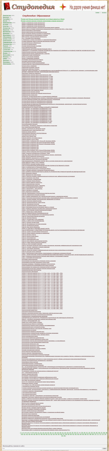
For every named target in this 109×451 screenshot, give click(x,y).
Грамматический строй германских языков (32, 90)
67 (88, 434)
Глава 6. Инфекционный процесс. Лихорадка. (33, 185)
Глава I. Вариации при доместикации (31, 174)
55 (58, 434)
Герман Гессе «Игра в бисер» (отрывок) (32, 322)
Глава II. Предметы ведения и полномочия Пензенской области (38, 170)
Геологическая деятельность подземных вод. (33, 345)
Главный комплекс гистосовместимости (32, 138)
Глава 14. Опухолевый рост (29, 237)
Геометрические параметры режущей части (33, 331)
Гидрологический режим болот (29, 310)
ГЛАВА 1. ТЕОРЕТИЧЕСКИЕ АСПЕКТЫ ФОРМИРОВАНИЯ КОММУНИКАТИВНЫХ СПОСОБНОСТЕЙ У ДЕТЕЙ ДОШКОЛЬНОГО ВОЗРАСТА (58, 254)
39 (106, 432)
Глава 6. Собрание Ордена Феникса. (31, 181)
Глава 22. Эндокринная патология (30, 204)
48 (41, 434)
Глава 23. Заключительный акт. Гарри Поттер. (33, 202)
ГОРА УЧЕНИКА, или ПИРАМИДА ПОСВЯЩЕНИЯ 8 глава (37, 110)
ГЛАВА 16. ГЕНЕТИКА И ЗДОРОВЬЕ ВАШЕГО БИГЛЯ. (36, 228)
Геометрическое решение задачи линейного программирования (38, 325)
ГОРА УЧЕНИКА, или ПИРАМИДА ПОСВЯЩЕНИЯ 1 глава (37, 122)
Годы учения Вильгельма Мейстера (31, 127)
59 (68, 434)
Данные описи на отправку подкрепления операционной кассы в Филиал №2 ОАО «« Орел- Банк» (47, 29)
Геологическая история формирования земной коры (35, 342)
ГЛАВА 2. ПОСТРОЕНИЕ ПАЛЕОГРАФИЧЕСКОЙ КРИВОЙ (37, 210)
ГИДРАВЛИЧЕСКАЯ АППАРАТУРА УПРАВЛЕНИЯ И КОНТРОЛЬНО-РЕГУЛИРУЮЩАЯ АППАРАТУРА (47, 317)
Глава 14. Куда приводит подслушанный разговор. (35, 241)
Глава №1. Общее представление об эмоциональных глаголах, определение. (42, 154)
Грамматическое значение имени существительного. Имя (36, 74)
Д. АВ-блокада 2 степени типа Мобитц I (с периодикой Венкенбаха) (39, 39)
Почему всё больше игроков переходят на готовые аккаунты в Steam (43, 19)
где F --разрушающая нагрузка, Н (30, 372)
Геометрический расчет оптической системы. (33, 327)
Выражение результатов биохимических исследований (36, 417)
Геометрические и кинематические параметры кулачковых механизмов (40, 333)
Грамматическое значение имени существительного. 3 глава (37, 85)
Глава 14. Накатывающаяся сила (30, 239)
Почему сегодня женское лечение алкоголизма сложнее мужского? (42, 21)
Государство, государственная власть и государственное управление (39, 96)
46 (36, 434)
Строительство (7, 51)
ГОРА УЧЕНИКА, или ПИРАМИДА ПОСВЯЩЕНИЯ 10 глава (37, 121)
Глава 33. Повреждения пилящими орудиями (33, 194)
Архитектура (7, 15)
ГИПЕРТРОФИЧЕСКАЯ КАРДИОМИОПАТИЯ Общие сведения (38, 265)
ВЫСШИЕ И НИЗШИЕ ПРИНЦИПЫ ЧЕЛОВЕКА (34, 409)
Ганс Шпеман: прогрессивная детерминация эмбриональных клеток (39, 377)
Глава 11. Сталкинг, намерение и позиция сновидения (35, 247)
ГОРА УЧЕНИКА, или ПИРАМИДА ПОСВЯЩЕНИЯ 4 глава (37, 116)
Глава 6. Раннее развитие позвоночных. (32, 182)
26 (75, 432)
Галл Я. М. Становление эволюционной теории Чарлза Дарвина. (38, 381)
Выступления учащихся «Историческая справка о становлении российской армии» (43, 412)
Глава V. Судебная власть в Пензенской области (34, 167)
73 (102, 434)
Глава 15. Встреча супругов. (29, 234)
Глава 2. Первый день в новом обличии (32, 211)
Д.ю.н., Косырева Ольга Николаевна (31, 38)
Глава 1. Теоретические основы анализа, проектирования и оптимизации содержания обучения (46, 253)
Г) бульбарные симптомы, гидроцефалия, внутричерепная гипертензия (40, 395)
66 (85, 434)
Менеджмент (7, 35)
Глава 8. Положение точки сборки (30, 177)
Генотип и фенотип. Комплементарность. (32, 353)
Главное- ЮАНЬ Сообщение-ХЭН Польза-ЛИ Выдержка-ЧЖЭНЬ (38, 151)
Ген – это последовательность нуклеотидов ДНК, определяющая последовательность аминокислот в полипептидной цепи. (53, 366)
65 (83, 434)
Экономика (6, 62)
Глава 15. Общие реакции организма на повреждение (35, 233)
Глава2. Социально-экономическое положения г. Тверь (36, 153)
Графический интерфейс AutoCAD (30, 67)
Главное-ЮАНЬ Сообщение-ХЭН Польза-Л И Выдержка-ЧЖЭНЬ (38, 144)
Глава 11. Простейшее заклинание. (31, 248)
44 (32, 434)
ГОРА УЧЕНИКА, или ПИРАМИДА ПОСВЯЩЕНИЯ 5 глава (37, 114)
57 (63, 434)
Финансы (6, 56)
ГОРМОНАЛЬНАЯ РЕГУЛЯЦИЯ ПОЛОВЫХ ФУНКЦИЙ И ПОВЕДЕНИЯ (40, 107)
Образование (7, 37)
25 (72, 432)
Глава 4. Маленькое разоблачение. (31, 191)
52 (51, 434)
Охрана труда (7, 38)
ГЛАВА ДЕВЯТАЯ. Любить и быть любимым (33, 162)
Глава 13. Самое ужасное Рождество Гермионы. (34, 242)
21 (63, 432)
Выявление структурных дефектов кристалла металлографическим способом (42, 397)
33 (92, 432)
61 (73, 434)
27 (77, 432)
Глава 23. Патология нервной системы (31, 201)
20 (60, 432)
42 (27, 434)
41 (24, 434)
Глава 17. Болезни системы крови (30, 222)
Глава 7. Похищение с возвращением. (31, 179)
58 (66, 434)
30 (84, 432)
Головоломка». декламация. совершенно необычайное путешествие (39, 125)
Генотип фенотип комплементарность (31, 351)
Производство (7, 44)
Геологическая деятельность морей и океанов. (34, 348)
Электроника (7, 64)
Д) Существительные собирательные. (31, 42)
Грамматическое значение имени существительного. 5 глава (37, 82)
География (6, 19)
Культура (6, 26)
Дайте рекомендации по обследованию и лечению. (35, 35)
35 (96, 432)
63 (78, 434)
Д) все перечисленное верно (29, 47)
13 (43, 432)
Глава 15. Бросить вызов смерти (30, 236)
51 (49, 434)
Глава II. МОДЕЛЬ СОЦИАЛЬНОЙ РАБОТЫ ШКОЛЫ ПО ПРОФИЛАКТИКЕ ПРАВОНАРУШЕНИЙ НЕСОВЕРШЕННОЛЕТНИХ (53, 171)
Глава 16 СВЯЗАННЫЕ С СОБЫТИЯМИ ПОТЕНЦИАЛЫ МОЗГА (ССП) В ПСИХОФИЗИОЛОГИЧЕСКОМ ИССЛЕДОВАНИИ (53, 230)
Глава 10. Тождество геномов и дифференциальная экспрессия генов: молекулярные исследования (47, 250)
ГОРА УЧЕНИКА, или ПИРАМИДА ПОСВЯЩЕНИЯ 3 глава (37, 118)
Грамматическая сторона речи (29, 94)
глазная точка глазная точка (29, 136)
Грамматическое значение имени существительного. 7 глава (37, 79)
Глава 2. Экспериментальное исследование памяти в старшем (38, 207)
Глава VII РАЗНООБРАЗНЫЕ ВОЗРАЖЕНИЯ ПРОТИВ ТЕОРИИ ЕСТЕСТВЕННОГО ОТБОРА (45, 165)
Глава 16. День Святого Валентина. (31, 227)
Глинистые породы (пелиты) (29, 131)
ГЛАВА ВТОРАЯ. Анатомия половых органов (33, 164)
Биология (6, 17)
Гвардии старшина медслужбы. (30, 374)
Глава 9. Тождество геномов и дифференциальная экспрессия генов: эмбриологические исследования (48, 176)
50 (46, 434)
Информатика (7, 22)
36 (99, 432)
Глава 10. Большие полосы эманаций (31, 251)
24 (70, 432)
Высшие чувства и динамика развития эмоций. (34, 407)
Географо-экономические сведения (31, 350)
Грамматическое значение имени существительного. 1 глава (37, 88)
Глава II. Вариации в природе (29, 173)
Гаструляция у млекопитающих (30, 375)
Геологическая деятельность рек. (30, 344)
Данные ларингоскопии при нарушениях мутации (34, 32)
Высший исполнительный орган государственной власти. (36, 406)
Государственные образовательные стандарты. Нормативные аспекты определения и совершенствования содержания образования (56, 98)
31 (87, 432)
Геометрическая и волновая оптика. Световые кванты (35, 334)
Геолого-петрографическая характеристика (33, 337)
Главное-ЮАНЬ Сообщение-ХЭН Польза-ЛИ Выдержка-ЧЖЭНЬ (38, 142)
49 (44, 434)
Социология (6, 47)
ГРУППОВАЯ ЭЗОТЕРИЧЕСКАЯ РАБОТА (32, 59)
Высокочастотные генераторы (29, 413)
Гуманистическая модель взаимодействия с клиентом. (36, 53)
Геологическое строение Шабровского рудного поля (35, 339)
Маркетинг (6, 29)
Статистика (6, 49)
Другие (5, 21)
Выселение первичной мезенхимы (30, 415)
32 (89, 432)
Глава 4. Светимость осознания (30, 190)
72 (100, 434)
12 (41, 432)
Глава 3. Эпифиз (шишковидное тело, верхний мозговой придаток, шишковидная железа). (45, 196)
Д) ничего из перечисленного (29, 44)
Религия (5, 46)
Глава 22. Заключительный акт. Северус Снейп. (34, 205)
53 (54, 434)
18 (55, 432)
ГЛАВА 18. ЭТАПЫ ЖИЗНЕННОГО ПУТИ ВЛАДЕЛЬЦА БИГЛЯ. (38, 214)
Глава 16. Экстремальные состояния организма (34, 224)
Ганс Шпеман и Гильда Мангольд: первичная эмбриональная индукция (40, 378)
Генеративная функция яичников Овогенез (33, 365)
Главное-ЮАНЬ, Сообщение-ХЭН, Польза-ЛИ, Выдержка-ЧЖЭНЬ (39, 141)
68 (90, 434)
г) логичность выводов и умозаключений (32, 391)
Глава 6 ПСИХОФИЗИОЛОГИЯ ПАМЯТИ (32, 187)
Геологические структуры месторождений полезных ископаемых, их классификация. (43, 340)
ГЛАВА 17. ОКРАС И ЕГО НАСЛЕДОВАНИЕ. (33, 221)
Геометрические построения (29, 330)
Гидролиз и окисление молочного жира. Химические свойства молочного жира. (42, 313)
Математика (7, 31)
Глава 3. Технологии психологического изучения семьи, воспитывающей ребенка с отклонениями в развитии (50, 197)
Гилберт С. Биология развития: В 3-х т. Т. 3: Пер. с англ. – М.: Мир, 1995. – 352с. (42, 273)
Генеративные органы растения (30, 362)
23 (67, 432)
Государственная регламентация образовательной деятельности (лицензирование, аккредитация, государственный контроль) (54, 104)
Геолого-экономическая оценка (30, 336)
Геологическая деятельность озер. (31, 347)
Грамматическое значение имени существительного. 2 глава (37, 87)
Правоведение (7, 42)
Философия (6, 55)
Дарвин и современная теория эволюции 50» (33, 24)
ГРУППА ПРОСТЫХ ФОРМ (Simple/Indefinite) (33, 62)
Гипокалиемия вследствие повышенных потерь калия (35, 262)
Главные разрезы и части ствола (30, 139)
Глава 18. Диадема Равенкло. (29, 217)
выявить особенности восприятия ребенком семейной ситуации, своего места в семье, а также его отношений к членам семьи (54, 398)
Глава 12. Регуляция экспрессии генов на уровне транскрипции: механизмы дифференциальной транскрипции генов (52, 245)
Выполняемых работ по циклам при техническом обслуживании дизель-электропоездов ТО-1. (46, 430)
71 (98, 434)
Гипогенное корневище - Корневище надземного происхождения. (38, 264)
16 (50, 432)
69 (93, 434)
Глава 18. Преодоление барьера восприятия (33, 216)
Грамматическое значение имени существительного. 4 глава (37, 84)
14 (45, 432)
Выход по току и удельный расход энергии (32, 403)
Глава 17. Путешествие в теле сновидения (33, 219)
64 (80, 434)
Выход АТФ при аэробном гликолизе (31, 404)
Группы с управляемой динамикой (30, 58)
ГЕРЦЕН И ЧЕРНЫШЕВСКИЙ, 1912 (31, 320)
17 (53, 432)
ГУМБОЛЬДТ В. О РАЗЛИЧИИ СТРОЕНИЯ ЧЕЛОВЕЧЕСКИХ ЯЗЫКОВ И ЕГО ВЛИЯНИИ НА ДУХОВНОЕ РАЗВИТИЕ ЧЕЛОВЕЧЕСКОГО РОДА (58, 50)
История (5, 24)
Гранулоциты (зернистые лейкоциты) (31, 73)
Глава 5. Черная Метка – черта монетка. (32, 188)
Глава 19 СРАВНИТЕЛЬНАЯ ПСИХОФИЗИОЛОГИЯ (35, 213)
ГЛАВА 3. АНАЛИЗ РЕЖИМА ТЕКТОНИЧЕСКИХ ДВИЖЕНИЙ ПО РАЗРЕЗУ (41, 199)
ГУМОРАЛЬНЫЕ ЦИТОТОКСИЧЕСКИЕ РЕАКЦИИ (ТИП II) (37, 49)
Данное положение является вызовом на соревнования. (36, 33)
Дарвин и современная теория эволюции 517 (33, 22)
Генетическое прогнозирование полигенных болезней (35, 354)
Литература (6, 28)
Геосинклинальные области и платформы (32, 324)
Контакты (104, 12)
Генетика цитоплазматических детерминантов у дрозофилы (37, 360)
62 (76, 434)
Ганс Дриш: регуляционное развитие (31, 380)
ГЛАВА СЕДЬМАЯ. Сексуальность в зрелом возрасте (35, 158)
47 (39, 434)
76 (64, 436)
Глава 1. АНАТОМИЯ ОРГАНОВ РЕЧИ (31, 257)
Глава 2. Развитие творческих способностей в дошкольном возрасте (39, 208)
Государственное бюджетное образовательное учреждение (37, 101)
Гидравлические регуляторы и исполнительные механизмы (37, 314)
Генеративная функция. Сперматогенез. (32, 363)
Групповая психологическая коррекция (32, 61)
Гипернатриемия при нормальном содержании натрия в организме (39, 267)
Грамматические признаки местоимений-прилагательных (36, 93)
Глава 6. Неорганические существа (31, 184)
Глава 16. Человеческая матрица (30, 225)
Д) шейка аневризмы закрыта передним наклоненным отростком (38, 41)
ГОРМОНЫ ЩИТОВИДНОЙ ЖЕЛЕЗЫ (31, 105)
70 (95, 434)
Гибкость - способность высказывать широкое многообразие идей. (39, 319)
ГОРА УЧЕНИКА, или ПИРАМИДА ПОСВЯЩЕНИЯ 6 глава (37, 113)
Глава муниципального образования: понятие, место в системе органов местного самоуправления (47, 161)
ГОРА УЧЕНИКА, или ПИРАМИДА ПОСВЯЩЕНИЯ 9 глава (37, 108)
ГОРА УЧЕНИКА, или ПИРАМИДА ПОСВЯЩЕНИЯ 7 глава (37, 111)
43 (29, 434)
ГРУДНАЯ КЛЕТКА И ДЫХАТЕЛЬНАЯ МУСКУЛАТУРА (35, 64)
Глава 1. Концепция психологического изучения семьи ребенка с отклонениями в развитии (45, 256)
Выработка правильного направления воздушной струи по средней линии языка (42, 418)
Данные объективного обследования (31, 30)
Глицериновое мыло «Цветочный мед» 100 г (33, 130)
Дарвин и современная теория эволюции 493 (33, 26)
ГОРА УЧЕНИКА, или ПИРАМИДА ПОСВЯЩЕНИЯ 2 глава (37, 119)
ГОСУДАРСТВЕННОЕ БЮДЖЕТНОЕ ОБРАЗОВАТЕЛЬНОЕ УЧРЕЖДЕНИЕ (41, 99)
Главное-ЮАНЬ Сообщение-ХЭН (30, 145)
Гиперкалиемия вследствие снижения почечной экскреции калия (38, 268)
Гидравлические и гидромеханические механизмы (35, 316)
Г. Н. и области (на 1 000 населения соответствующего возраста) (38, 384)
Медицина (6, 33)
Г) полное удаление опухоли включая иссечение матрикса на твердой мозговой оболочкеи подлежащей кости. (50, 388)
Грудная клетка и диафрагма (29, 66)
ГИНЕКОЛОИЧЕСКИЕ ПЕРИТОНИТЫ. (31, 270)
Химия (5, 58)
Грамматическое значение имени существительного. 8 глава (37, 78)
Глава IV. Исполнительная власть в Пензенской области (36, 168)
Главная (97, 12)
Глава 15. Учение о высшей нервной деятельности (35, 231)
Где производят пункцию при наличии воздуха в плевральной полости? (40, 371)
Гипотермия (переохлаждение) (30, 259)
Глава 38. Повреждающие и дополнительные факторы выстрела (38, 193)
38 (104, 432)
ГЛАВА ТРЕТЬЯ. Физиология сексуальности (33, 156)
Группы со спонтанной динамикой (30, 56)
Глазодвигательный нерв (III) (29, 134)
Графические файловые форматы (30, 69)
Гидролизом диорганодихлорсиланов (31, 311)
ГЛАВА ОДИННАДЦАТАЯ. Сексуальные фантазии (34, 159)
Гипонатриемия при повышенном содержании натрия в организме (39, 260)
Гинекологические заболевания (30, 271)
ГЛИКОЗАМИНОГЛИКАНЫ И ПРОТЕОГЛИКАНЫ (34, 133)
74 (105, 434)
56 (61, 434)
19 (58, 432)
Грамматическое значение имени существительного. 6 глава (37, 81)
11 (38, 432)
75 (62, 436)
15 (48, 432)
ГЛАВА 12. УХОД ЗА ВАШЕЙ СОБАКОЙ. (32, 244)
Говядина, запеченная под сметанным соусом (33, 128)
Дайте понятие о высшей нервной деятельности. (34, 36)
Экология (6, 60)
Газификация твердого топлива (30, 383)
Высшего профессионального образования (33, 410)
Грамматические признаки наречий (31, 91)
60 (71, 434)
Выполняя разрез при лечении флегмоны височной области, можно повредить (42, 428)
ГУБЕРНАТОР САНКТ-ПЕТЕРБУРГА (31, 55)
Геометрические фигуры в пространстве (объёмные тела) (36, 328)
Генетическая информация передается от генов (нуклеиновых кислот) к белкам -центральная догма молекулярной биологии (54, 359)
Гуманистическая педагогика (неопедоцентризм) (34, 52)
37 (101, 432)
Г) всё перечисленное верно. (29, 392)
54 (56, 434)
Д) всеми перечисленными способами (31, 46)
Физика (5, 53)
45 (34, 434)
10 (36, 432)
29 (82, 432)
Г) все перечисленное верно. (29, 394)
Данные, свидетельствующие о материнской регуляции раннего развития (41, 27)
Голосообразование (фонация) (30, 124)
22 (65, 432)
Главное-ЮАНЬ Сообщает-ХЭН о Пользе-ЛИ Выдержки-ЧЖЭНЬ (38, 150)
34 (94, 432)
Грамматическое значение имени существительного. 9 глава (37, 76)
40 (22, 434)
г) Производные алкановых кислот (30, 386)
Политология (7, 40)
